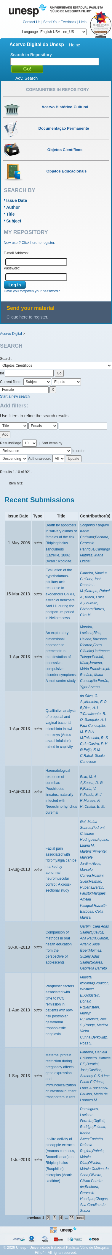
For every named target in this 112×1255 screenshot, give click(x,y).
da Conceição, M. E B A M (93, 732)
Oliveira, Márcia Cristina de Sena (94, 1169)
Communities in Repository (57, 89)
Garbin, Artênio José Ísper (94, 944)
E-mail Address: (16, 253)
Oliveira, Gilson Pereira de (91, 1181)
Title (10, 214)
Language (54, 32)
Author (13, 207)
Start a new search (15, 396)
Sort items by (51, 443)
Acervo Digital (11, 334)
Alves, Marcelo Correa (90, 870)
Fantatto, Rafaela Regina (92, 1145)
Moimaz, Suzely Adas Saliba (91, 956)
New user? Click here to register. (29, 243)
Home (74, 45)
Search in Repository (31, 54)
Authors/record (40, 458)
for (2, 373)
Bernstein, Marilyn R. (90, 1013)
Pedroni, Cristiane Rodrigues (92, 834)
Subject (13, 221)
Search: (6, 359)
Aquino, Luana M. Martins (94, 845)
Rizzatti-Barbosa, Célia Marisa (93, 911)
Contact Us (31, 22)
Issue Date (16, 200)
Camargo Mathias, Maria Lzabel (95, 555)
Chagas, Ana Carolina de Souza (94, 1205)
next (80, 1218)
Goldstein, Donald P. (90, 1001)
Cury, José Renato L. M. (90, 585)
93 (71, 1218)
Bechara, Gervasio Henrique (89, 1193)
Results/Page (10, 443)
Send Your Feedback (59, 22)
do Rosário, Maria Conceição (95, 675)
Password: (12, 268)
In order (78, 451)
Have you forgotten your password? (32, 291)
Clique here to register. (27, 317)
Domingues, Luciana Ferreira (89, 1115)
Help (83, 22)
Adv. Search (26, 78)
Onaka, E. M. (94, 806)
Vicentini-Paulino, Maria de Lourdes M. (94, 1094)
